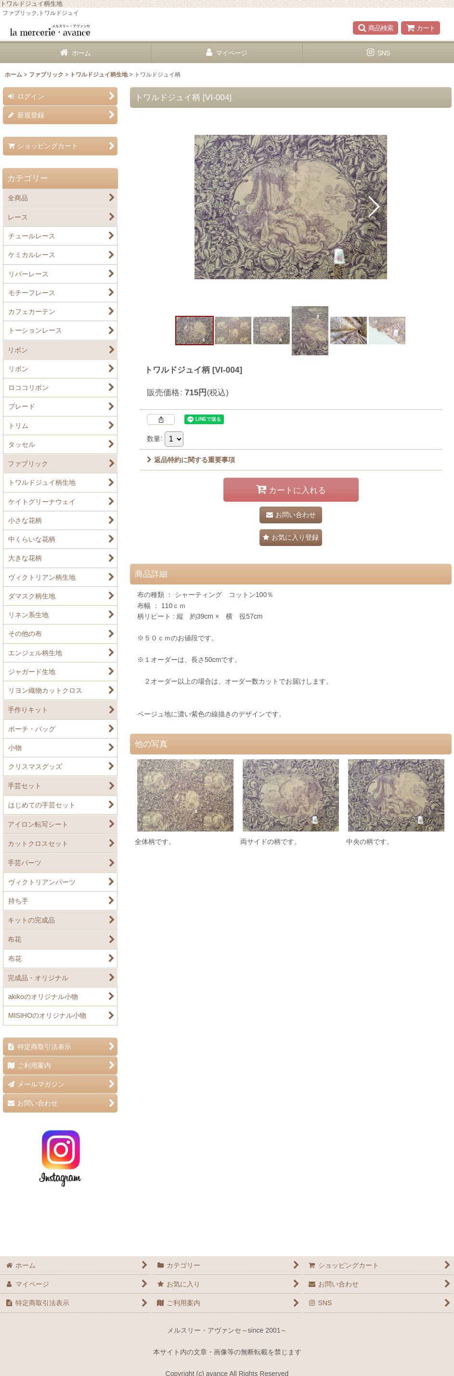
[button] (375, 28)
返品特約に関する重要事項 (191, 460)
